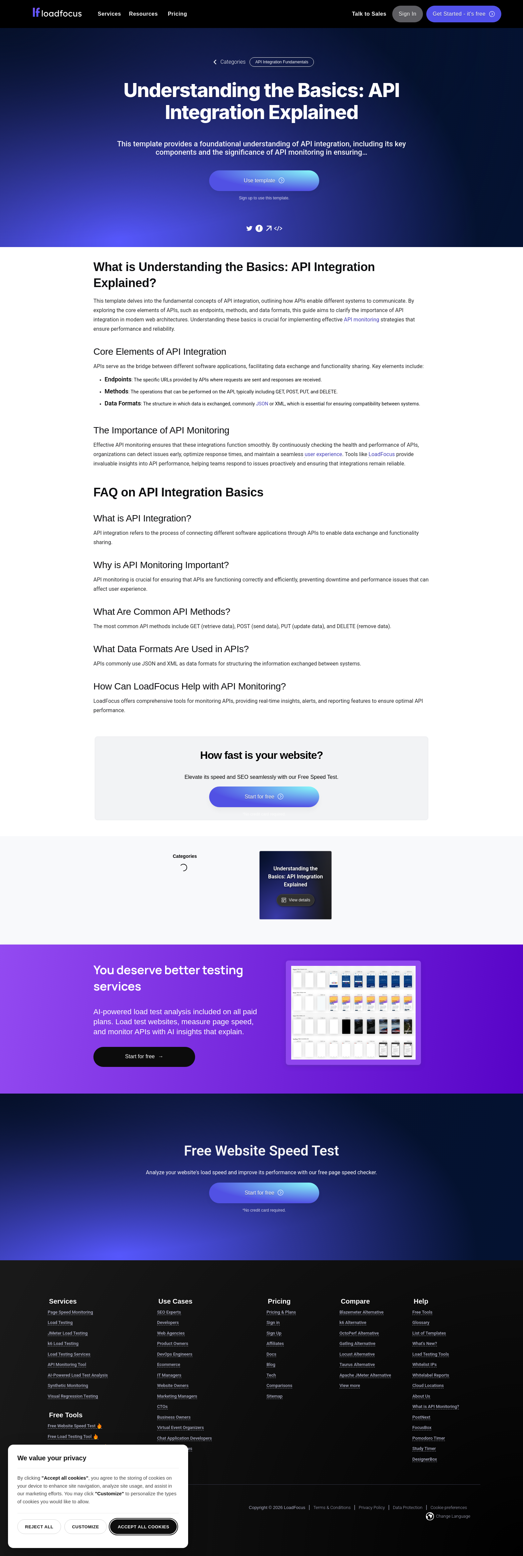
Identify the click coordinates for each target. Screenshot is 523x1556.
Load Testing (60, 1322)
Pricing (177, 14)
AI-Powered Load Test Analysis (78, 1375)
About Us (421, 1396)
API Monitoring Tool (67, 1364)
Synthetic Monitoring (68, 1385)
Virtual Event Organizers (180, 1427)
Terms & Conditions (332, 1507)
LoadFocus (382, 454)
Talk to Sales (369, 14)
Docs (271, 1354)
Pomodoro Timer (428, 1438)
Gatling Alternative (358, 1343)
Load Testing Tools (430, 1354)
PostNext (421, 1417)
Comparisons (279, 1385)
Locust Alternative (357, 1354)
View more (350, 1385)
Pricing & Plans (281, 1312)
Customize (85, 1526)
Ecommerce (168, 1364)
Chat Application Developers (184, 1438)
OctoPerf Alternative (359, 1333)
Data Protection (407, 1507)
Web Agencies (171, 1333)
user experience (323, 454)
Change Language (448, 1516)
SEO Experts (169, 1312)
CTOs (162, 1406)
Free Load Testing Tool (73, 1436)
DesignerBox (424, 1459)
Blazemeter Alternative (362, 1312)
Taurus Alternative (357, 1364)
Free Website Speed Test (75, 1426)
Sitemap (275, 1396)
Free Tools (422, 1312)
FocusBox (421, 1427)
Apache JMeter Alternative (365, 1375)
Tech (271, 1375)
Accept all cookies (143, 1526)
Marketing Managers (177, 1396)
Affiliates (275, 1343)
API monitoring (361, 319)
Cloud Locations (428, 1385)
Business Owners (173, 1417)
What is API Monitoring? (435, 1406)
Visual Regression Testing (73, 1396)
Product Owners (172, 1343)
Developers (168, 1322)
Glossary (420, 1322)
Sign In (408, 14)
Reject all (39, 1526)
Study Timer (424, 1448)
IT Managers (169, 1375)
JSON (262, 404)
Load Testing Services (69, 1354)
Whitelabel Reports (430, 1375)
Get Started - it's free (464, 14)
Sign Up (274, 1333)
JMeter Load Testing (68, 1333)
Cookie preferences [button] (449, 1507)
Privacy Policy (372, 1507)
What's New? (424, 1343)
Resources (143, 14)
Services (109, 14)
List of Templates (429, 1333)
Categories (228, 62)
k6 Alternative (353, 1322)
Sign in (273, 1322)
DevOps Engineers (174, 1354)
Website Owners (172, 1385)
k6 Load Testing (63, 1343)
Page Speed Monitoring (70, 1312)
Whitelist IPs (424, 1364)
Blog (271, 1364)
